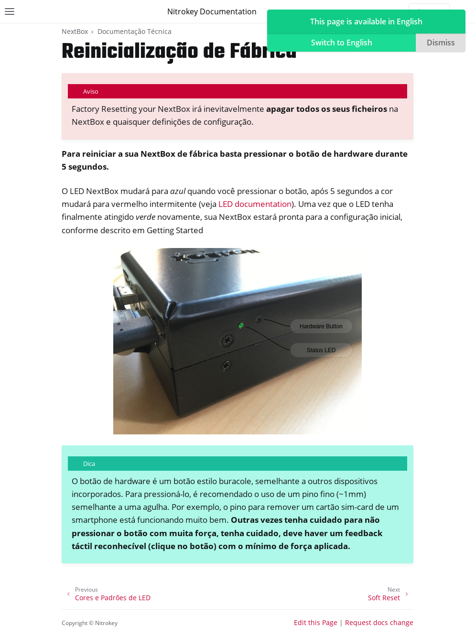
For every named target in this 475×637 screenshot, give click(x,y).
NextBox (75, 31)
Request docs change (379, 622)
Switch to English (341, 42)
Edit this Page (315, 622)
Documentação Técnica (134, 31)
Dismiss (441, 42)
